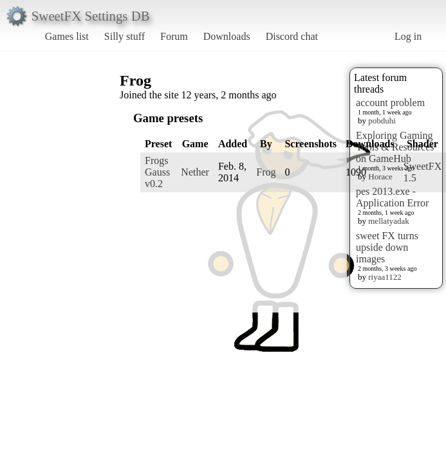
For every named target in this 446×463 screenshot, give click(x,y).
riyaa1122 (385, 277)
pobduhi (382, 120)
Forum (174, 36)
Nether (195, 172)
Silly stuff (124, 36)
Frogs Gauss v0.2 (157, 172)
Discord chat (292, 36)
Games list (67, 36)
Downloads (226, 36)
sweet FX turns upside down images (387, 247)
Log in (408, 36)
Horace (380, 176)
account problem (390, 102)
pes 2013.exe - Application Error (392, 197)
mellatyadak (388, 221)
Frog (265, 172)
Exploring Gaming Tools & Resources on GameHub (395, 147)
